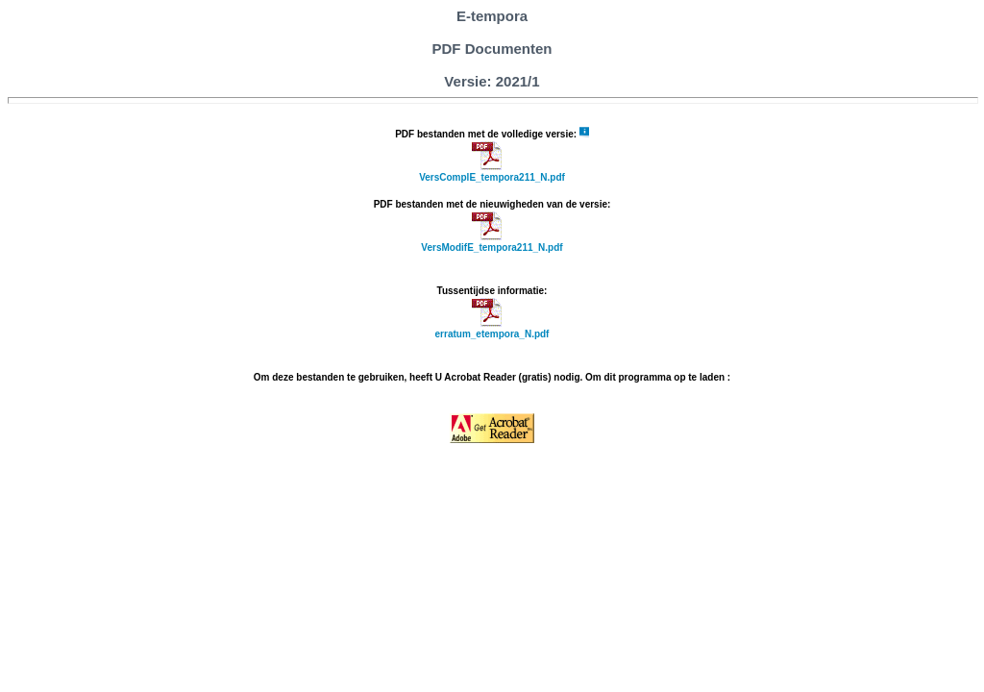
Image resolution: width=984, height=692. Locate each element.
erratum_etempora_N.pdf (492, 334)
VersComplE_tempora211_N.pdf (492, 177)
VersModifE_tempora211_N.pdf (491, 247)
